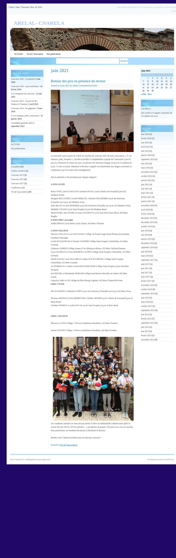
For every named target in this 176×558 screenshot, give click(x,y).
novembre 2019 (147, 222)
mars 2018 (145, 256)
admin (75, 85)
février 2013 (146, 335)
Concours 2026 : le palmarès (23, 79)
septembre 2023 (147, 159)
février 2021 (146, 197)
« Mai (143, 94)
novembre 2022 (147, 172)
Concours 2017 (17, 183)
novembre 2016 (147, 285)
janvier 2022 (146, 180)
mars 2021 (145, 193)
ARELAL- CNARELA (39, 23)
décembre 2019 (147, 218)
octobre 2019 (146, 226)
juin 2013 (145, 327)
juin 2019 (145, 230)
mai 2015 (145, 314)
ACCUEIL (18, 54)
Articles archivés (18, 171)
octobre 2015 (146, 306)
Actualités (15, 166)
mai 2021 (145, 188)
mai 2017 (145, 272)
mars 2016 (145, 302)
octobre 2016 (146, 289)
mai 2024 (145, 151)
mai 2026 (145, 134)
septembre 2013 (147, 323)
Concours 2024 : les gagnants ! (24, 108)
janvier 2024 (146, 155)
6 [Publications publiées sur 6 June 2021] (170, 78)
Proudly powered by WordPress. (160, 459)
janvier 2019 (146, 239)
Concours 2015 (17, 179)
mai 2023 (145, 163)
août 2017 (145, 264)
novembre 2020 (147, 205)
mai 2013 (145, 331)
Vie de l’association (35, 54)
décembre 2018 (147, 243)
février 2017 (146, 281)
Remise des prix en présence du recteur (78, 81)
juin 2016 (145, 297)
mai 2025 (145, 142)
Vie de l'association (68, 445)
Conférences (16, 187)
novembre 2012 (147, 339)
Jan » (150, 94)
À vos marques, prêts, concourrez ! (25, 115)
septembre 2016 (147, 293)
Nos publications (54, 54)
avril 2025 (145, 147)
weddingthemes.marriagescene (37, 459)
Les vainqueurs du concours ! (23, 93)
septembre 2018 (147, 247)
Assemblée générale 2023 (21, 123)
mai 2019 (145, 235)
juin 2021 (145, 184)
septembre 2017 (147, 260)
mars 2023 (145, 167)
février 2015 (146, 318)
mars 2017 (145, 277)
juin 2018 (145, 251)
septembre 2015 (147, 310)
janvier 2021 (146, 201)
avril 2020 (145, 209)
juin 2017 (145, 268)
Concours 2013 (17, 175)
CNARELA (146, 108)
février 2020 (146, 214)
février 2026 (146, 138)
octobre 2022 (146, 176)
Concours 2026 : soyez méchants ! (25, 86)
